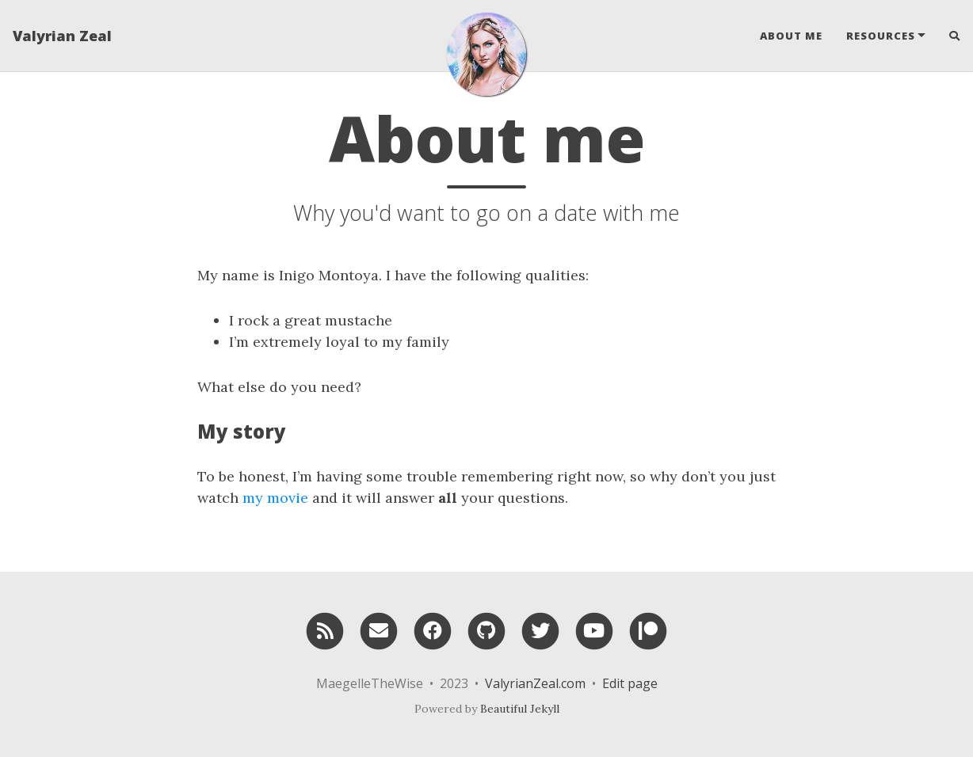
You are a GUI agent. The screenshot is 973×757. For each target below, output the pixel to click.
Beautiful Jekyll (519, 709)
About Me (791, 36)
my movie (275, 498)
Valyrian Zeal (62, 35)
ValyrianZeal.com (535, 683)
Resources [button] (880, 36)
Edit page (630, 683)
